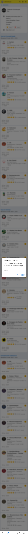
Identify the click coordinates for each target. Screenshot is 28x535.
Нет (17, 275)
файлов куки (17, 267)
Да (22, 275)
